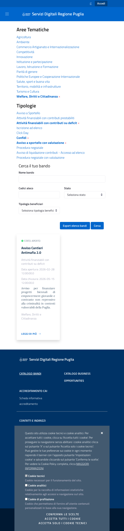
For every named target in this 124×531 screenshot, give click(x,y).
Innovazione (25, 56)
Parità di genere (27, 71)
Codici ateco (26, 188)
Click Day (23, 132)
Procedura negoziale (30, 147)
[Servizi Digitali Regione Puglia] (55, 14)
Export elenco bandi (75, 226)
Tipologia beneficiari (31, 204)
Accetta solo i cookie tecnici (63, 523)
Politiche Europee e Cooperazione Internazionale (48, 76)
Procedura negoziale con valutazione (40, 157)
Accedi (101, 3)
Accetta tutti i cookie (63, 518)
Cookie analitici (37, 485)
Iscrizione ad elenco (29, 127)
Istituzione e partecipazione (34, 61)
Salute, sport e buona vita (33, 81)
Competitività (25, 51)
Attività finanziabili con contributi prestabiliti (45, 118)
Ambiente (23, 42)
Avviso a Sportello (28, 113)
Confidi (21, 137)
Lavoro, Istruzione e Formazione (37, 66)
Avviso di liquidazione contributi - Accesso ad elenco (51, 152)
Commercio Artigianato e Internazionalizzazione (48, 47)
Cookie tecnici (36, 476)
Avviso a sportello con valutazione (40, 142)
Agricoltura (24, 37)
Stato (67, 188)
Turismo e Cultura (28, 91)
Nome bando (26, 172)
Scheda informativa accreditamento (30, 401)
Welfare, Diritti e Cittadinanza (37, 96)
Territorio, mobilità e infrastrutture (39, 86)
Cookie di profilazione (41, 499)
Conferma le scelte (62, 514)
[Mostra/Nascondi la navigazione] (7, 14)
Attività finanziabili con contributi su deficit (47, 123)
